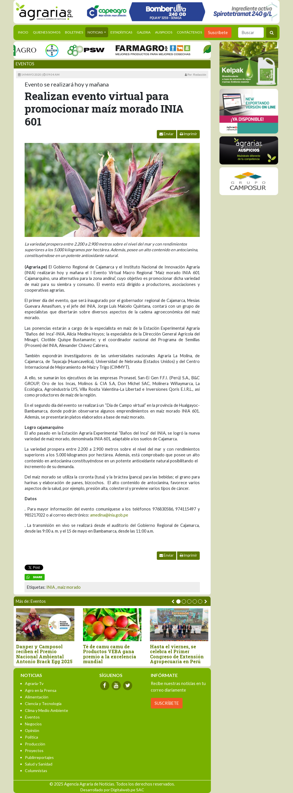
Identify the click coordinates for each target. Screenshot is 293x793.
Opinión (32, 730)
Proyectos (34, 750)
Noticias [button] (95, 32)
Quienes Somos (46, 32)
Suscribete (218, 32)
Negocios (33, 723)
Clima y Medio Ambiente (46, 710)
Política (31, 737)
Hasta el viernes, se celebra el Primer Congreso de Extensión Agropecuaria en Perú (177, 654)
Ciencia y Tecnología (43, 703)
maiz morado (69, 587)
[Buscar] (251, 32)
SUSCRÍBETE (167, 703)
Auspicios (163, 32)
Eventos (25, 63)
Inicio (24, 31)
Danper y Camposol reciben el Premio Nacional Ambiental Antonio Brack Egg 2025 (44, 654)
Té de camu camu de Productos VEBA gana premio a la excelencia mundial (109, 654)
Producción (35, 743)
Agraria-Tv (34, 683)
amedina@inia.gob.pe (109, 515)
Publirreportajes (39, 757)
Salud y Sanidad (38, 763)
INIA (50, 587)
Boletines (74, 32)
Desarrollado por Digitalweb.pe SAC (112, 789)
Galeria (144, 32)
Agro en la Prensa (40, 690)
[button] (178, 601)
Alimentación (36, 696)
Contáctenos (189, 32)
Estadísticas (121, 32)
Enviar (166, 134)
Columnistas (36, 770)
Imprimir (188, 134)
